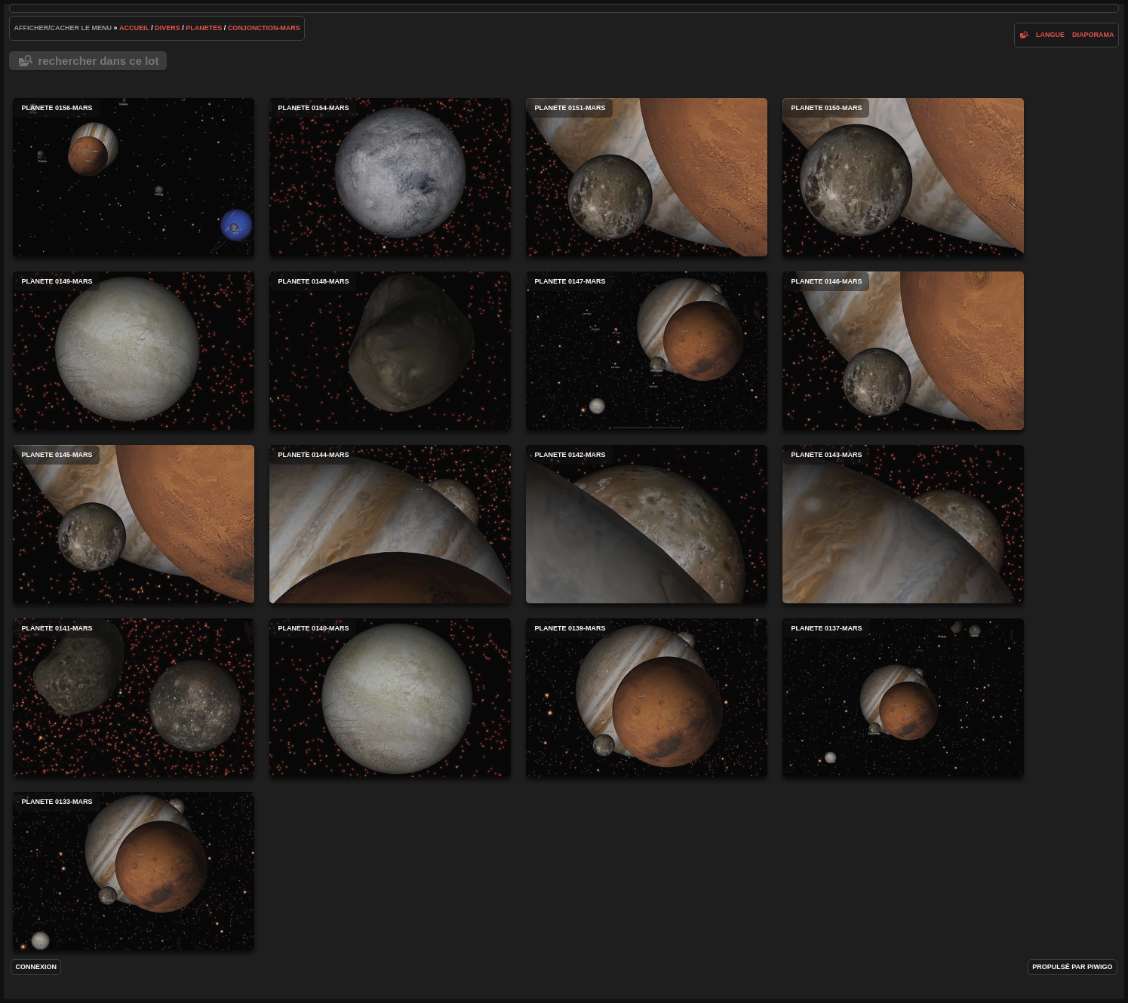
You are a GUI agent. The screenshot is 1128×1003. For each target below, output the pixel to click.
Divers (167, 28)
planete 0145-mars (133, 524)
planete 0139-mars (646, 697)
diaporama (1093, 34)
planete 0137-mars (903, 697)
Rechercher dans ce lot (98, 60)
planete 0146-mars (903, 350)
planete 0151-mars (646, 177)
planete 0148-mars (390, 350)
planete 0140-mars (390, 697)
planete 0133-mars (133, 871)
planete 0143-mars (903, 524)
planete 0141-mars (133, 697)
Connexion (36, 967)
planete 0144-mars (390, 524)
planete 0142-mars (646, 524)
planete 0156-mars (133, 177)
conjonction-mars (264, 28)
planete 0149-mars (133, 350)
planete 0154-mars (390, 177)
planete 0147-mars (646, 350)
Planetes (204, 28)
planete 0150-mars (903, 177)
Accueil (134, 28)
